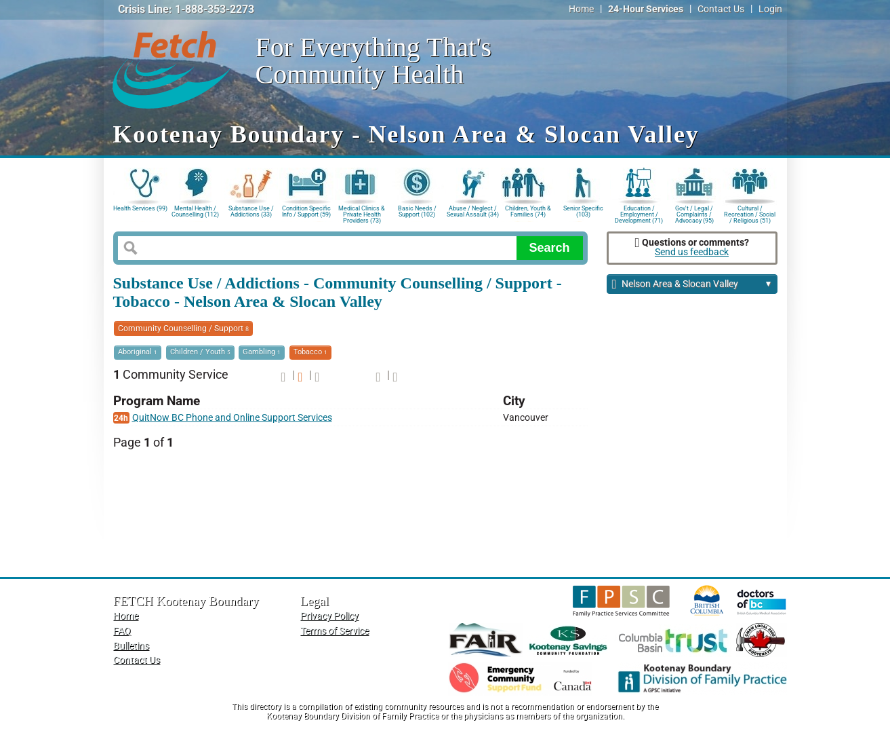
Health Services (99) (140, 208)
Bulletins (131, 646)
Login (770, 9)
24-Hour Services (645, 9)
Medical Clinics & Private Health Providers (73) (361, 213)
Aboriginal (137, 352)
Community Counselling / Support (183, 328)
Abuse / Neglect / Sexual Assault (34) (473, 211)
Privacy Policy (329, 616)
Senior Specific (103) (583, 211)
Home (581, 9)
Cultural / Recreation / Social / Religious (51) (749, 213)
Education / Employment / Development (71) (639, 213)
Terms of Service (334, 631)
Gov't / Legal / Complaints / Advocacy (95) (694, 213)
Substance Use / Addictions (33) (251, 211)
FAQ (122, 631)
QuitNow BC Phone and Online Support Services (232, 418)
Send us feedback (692, 252)
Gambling (262, 352)
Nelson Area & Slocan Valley (692, 284)
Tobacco (310, 352)
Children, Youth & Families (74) (528, 211)
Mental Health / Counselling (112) (195, 211)
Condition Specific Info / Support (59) (306, 211)
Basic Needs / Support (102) (417, 211)
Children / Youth (200, 352)
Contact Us (720, 9)
